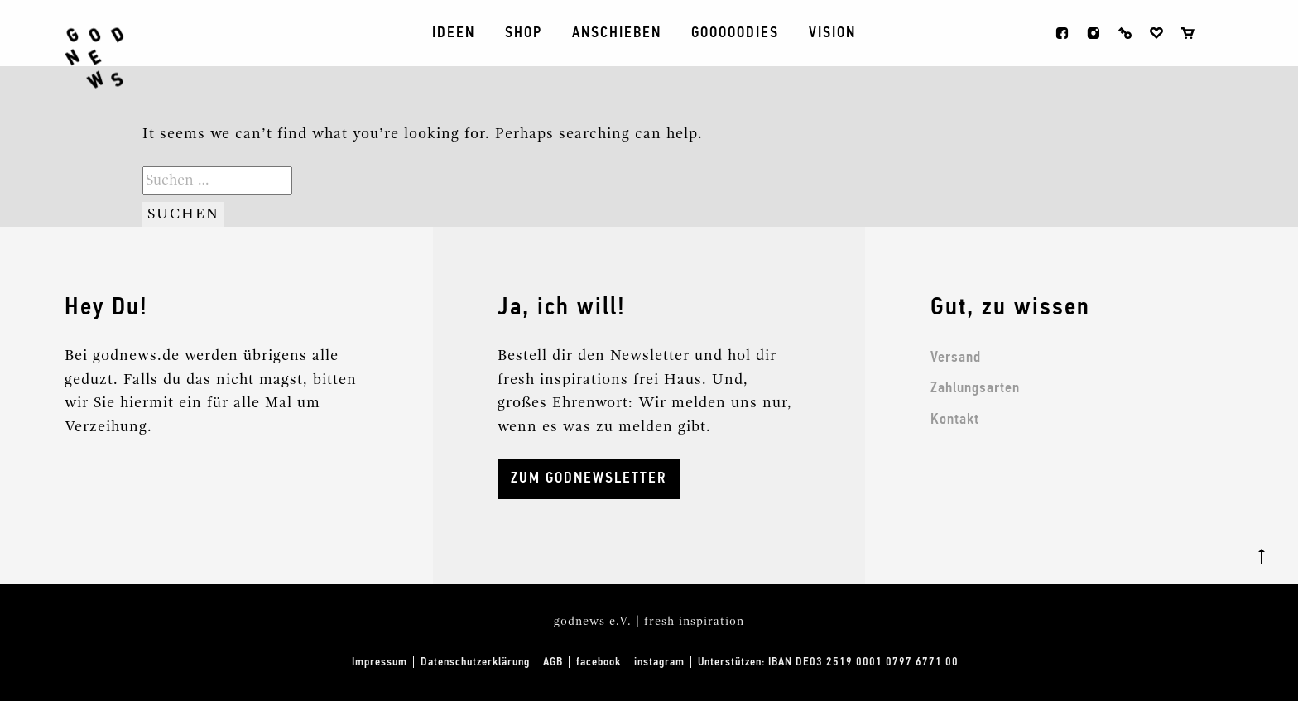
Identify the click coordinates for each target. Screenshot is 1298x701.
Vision (832, 33)
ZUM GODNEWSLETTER (589, 478)
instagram (1093, 33)
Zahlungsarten (975, 388)
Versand (955, 357)
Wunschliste (1156, 33)
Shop (523, 33)
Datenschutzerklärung (475, 662)
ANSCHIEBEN (616, 33)
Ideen (453, 33)
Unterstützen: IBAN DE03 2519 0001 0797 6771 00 (828, 662)
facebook (1062, 33)
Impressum (379, 662)
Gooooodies (735, 33)
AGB (553, 662)
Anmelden (1125, 33)
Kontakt (954, 419)
